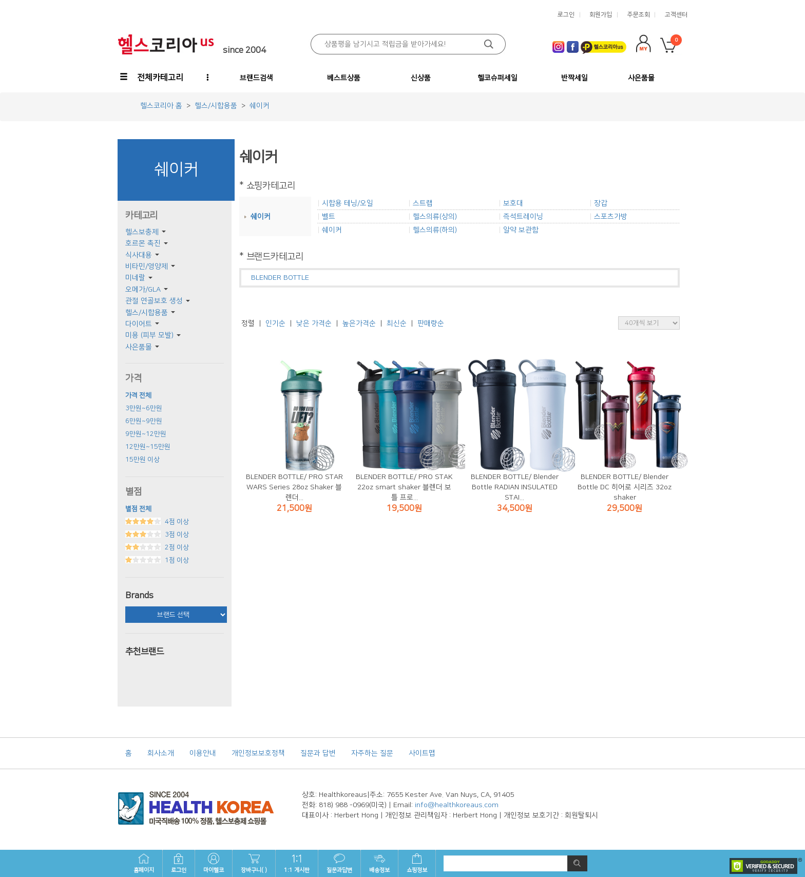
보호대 (513, 203)
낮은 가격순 (314, 323)
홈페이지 (143, 863)
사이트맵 (422, 753)
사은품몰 (138, 347)
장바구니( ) (254, 863)
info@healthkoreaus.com (457, 805)
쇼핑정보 (417, 863)
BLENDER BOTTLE (280, 278)
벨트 (328, 217)
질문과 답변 (318, 753)
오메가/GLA (143, 289)
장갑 (600, 203)
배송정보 (379, 863)
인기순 (275, 323)
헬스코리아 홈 (161, 106)
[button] (152, 77)
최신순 (397, 323)
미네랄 (135, 278)
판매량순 (430, 323)
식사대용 (138, 255)
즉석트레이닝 (523, 217)
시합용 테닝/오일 (347, 203)
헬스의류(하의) (435, 230)
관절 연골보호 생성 (154, 301)
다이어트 (138, 324)
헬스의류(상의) (435, 217)
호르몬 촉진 (143, 243)
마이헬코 (213, 863)
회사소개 (160, 753)
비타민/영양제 (146, 266)
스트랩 (423, 203)
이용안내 (202, 753)
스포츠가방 (610, 217)
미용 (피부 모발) (149, 335)
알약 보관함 (521, 230)
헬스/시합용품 (146, 313)
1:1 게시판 (297, 863)
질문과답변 (339, 863)
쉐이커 (261, 217)
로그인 (178, 863)
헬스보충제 (142, 232)
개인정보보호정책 (258, 753)
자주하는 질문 (372, 753)
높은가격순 (359, 323)
